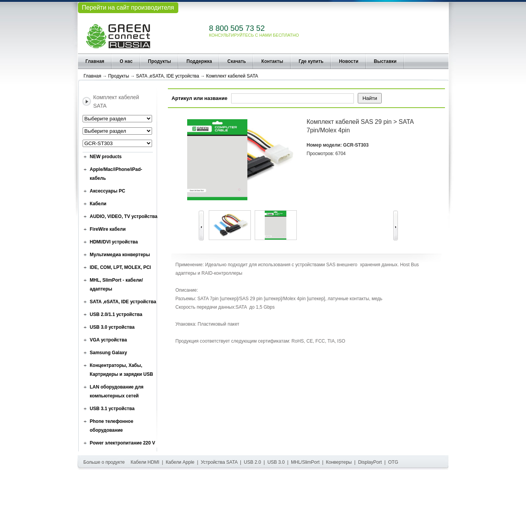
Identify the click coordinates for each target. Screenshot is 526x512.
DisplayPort (370, 462)
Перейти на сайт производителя (128, 7)
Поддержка (199, 61)
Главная (95, 61)
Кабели (98, 203)
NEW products (106, 156)
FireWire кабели (108, 229)
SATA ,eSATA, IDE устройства (167, 76)
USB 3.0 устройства (112, 327)
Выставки (385, 61)
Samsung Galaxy (108, 352)
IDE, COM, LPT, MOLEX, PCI (120, 267)
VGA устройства (108, 340)
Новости (348, 61)
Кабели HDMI (145, 462)
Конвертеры (339, 462)
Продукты (159, 61)
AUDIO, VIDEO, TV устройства (123, 216)
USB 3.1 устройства (112, 408)
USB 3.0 (276, 462)
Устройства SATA (219, 462)
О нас (126, 61)
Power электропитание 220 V (123, 443)
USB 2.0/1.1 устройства (116, 314)
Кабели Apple (180, 462)
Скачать (236, 61)
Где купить (311, 61)
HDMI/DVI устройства (114, 242)
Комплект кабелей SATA (232, 76)
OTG (393, 462)
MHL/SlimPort (305, 462)
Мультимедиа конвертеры (120, 254)
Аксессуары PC (107, 191)
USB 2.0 (252, 462)
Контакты (272, 61)
